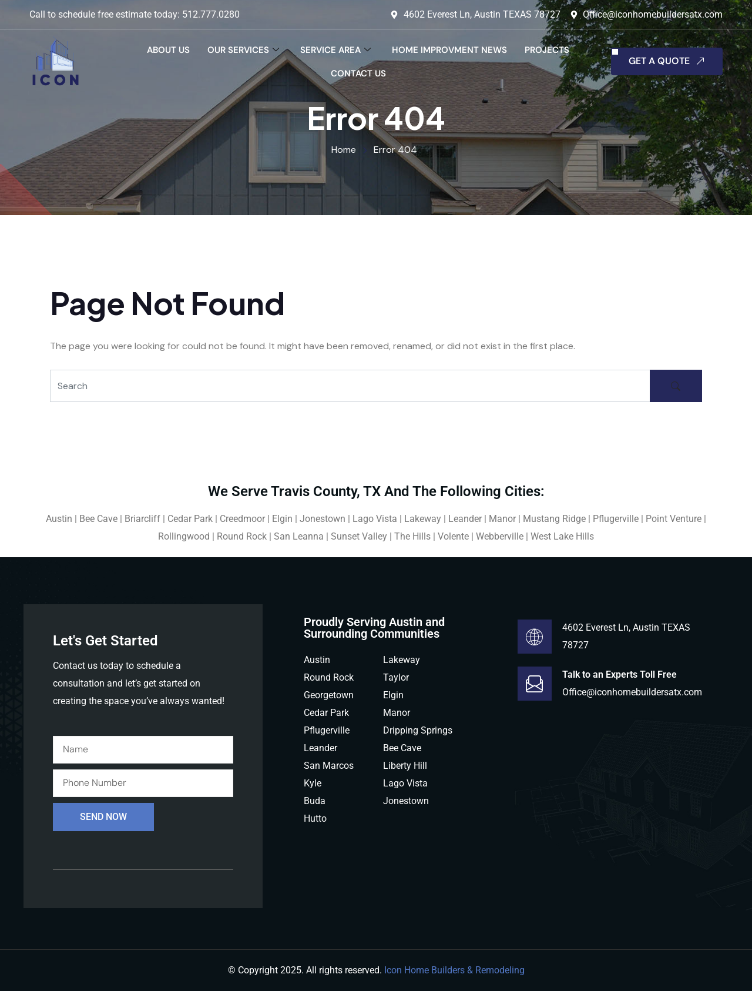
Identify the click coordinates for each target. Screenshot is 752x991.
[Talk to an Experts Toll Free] (535, 684)
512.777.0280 (211, 14)
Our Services (243, 50)
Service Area (335, 50)
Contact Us (358, 73)
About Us (168, 50)
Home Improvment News (449, 50)
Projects (547, 50)
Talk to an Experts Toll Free (619, 674)
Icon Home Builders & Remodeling (454, 970)
